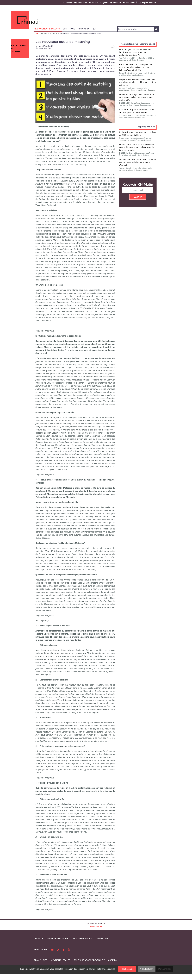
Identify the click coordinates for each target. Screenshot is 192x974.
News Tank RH (96, 926)
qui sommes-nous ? (82, 939)
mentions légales (60, 960)
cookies (112, 960)
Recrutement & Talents (49, 33)
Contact (38, 939)
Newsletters (103, 939)
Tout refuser (146, 969)
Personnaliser (164, 969)
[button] (48, 28)
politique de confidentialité (89, 960)
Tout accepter (127, 969)
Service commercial (57, 939)
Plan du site (40, 960)
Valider (138, 196)
